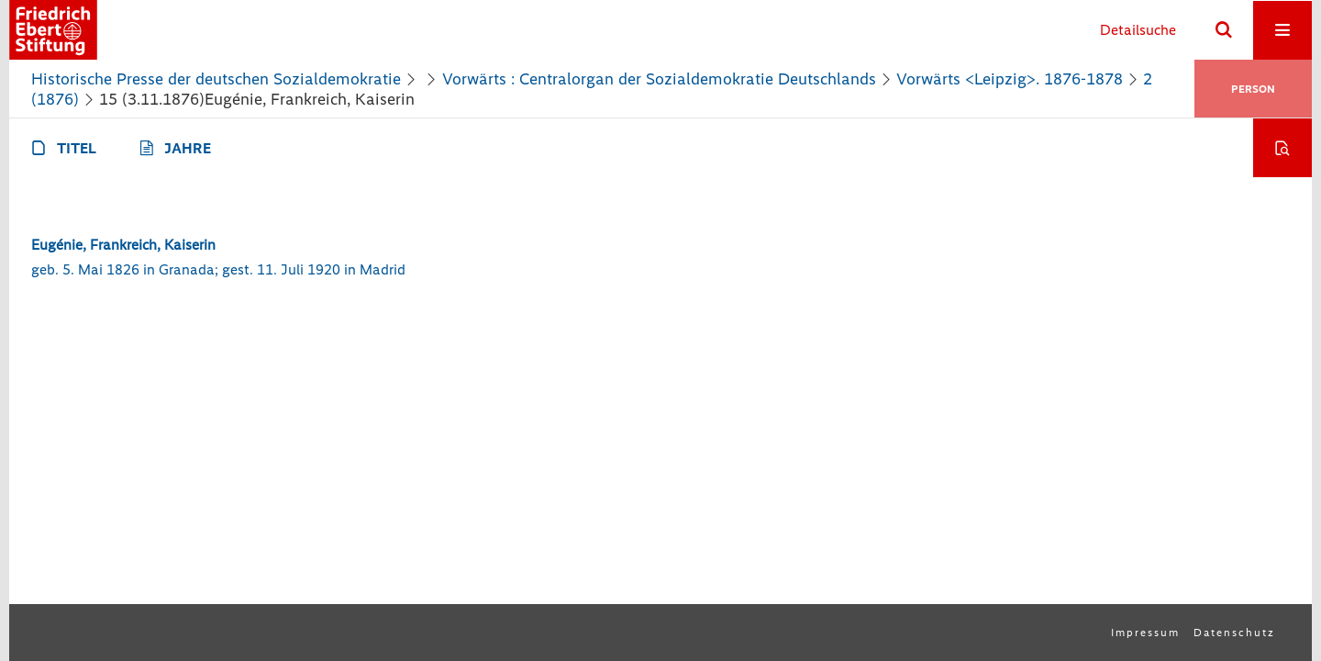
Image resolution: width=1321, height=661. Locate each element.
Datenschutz (1234, 632)
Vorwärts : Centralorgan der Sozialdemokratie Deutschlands (659, 79)
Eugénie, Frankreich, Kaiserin (123, 244)
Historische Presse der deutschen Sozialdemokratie (216, 79)
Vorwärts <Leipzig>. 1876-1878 (1009, 79)
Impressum (1145, 632)
